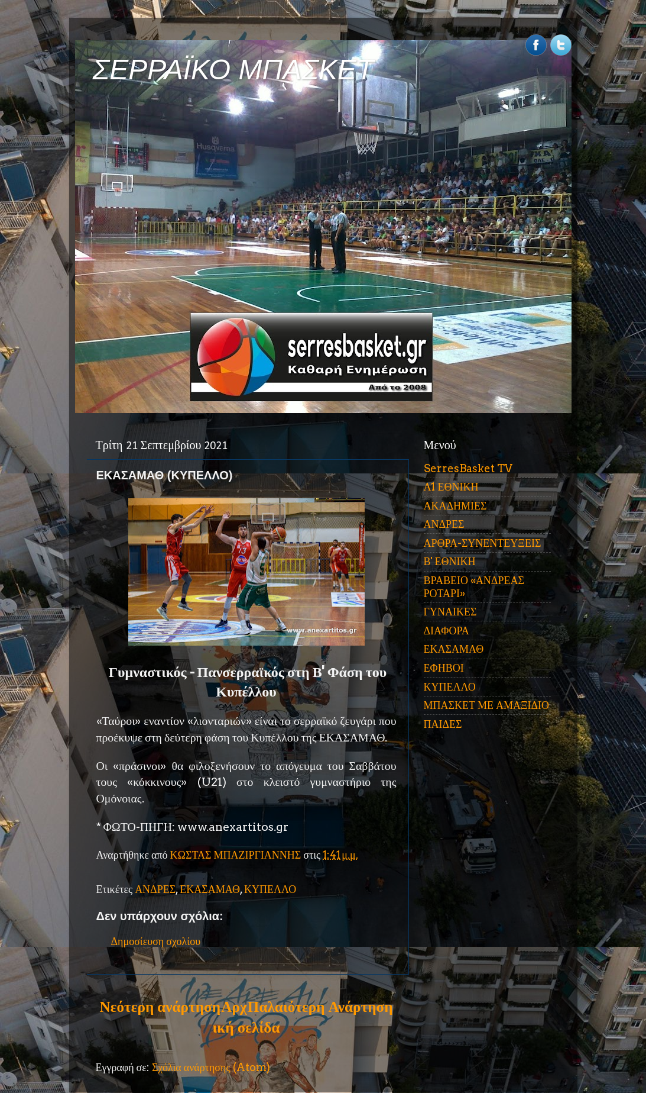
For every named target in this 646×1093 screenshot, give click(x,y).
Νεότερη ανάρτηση (160, 1006)
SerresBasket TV (468, 468)
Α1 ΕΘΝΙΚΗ (451, 487)
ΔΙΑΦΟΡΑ (446, 630)
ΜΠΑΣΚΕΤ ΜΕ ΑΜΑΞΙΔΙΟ (487, 705)
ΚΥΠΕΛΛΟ (270, 889)
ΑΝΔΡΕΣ (155, 889)
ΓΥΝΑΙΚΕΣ (450, 611)
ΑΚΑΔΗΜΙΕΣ (455, 505)
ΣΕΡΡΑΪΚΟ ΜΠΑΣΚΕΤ (233, 69)
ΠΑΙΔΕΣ (443, 724)
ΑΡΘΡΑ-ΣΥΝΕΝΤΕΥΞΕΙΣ (482, 543)
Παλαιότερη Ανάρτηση (320, 1006)
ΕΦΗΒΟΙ (444, 668)
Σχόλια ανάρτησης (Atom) (211, 1067)
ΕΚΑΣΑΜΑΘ (210, 889)
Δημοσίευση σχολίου (156, 941)
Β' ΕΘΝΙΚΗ (450, 561)
